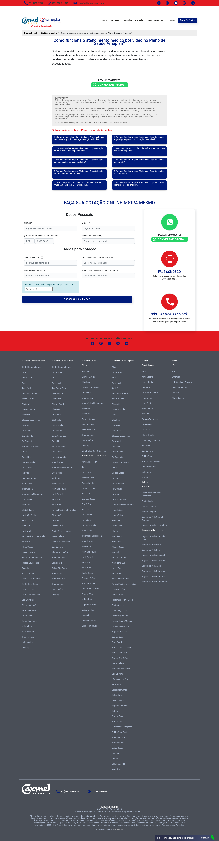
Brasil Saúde (87, 493)
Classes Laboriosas (31, 420)
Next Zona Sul (28, 520)
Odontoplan (147, 424)
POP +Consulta (149, 506)
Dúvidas (175, 392)
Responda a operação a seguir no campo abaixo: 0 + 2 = (50, 284)
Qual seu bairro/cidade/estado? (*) (97, 257)
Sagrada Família (119, 631)
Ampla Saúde (88, 478)
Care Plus (116, 430)
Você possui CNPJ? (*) (34, 270)
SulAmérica (27, 626)
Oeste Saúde (87, 573)
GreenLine (26, 457)
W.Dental (146, 477)
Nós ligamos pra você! (169, 314)
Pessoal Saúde (88, 578)
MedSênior (117, 536)
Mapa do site (178, 398)
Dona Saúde (27, 436)
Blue (114, 415)
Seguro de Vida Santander (154, 560)
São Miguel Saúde (30, 605)
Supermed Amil (89, 605)
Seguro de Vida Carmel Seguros (152, 518)
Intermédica (27, 489)
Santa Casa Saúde (30, 584)
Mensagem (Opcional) (92, 235)
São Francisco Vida (90, 589)
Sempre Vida (88, 594)
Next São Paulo (29, 515)
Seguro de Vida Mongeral (153, 555)
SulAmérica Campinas (122, 727)
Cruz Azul (26, 425)
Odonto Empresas (150, 419)
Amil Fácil (26, 388)
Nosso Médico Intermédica (34, 536)
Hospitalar (86, 520)
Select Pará (27, 616)
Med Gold (86, 546)
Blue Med (26, 415)
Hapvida (25, 473)
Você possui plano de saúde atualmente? (100, 270)
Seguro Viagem (149, 512)
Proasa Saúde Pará (30, 563)
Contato (172, 20)
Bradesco (116, 425)
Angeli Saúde (88, 483)
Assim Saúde (28, 399)
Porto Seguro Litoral (121, 616)
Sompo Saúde (118, 716)
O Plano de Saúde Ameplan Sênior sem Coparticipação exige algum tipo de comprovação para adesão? (139, 138)
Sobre (104, 20)
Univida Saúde (118, 764)
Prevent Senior (28, 552)
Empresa (115, 20)
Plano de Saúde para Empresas (151, 494)
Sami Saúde (117, 642)
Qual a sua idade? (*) (33, 257)
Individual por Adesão (133, 20)
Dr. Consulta (27, 441)
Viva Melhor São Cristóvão (94, 451)
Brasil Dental (147, 382)
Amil (24, 383)
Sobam (115, 711)
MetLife (145, 414)
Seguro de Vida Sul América (154, 525)
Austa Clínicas (88, 488)
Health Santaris (29, 478)
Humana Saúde (89, 525)
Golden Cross (118, 473)
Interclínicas (27, 483)
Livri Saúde (27, 499)
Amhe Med (27, 377)
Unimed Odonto (149, 467)
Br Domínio (118, 830)
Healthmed (87, 515)
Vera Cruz (116, 769)
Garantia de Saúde (30, 446)
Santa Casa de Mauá (31, 578)
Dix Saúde (26, 430)
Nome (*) (28, 223)
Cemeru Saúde (88, 499)
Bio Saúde (26, 404)
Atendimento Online (184, 838)
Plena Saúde (27, 547)
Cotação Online (187, 20)
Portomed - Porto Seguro (123, 600)
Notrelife (26, 542)
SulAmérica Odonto (151, 461)
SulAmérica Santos (120, 732)
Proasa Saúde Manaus (32, 557)
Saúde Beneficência (31, 594)
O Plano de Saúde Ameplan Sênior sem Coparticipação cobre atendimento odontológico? (78, 172)
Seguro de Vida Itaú (151, 550)
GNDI (24, 452)
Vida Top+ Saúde (89, 626)
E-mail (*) (86, 223)
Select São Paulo (29, 621)
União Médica (88, 610)
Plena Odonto (148, 435)
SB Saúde (116, 684)
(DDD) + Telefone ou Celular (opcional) (41, 235)
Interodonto (147, 398)
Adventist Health (89, 462)
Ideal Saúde (87, 530)
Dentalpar (146, 387)
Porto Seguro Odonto (151, 440)
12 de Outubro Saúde (31, 367)
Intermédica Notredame (32, 494)
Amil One (116, 388)
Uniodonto (146, 472)
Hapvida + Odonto (150, 392)
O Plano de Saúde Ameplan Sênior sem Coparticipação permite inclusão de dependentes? (78, 149)
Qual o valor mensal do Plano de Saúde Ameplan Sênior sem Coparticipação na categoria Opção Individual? (79, 138)
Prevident (146, 445)
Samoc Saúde (28, 573)
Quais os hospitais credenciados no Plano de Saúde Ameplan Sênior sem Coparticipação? (77, 183)
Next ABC (26, 526)
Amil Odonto (147, 377)
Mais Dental (147, 408)
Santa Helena (28, 589)
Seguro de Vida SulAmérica (154, 581)
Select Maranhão (29, 610)
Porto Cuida (147, 501)
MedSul (115, 552)
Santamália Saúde (120, 658)
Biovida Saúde (28, 409)
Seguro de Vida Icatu (151, 545)
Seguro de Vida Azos (151, 566)
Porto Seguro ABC (120, 610)
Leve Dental (147, 403)
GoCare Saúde (28, 462)
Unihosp (25, 647)
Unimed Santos (89, 620)
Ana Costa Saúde (29, 393)
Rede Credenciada (156, 20)
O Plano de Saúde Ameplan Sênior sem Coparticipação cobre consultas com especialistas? (78, 161)
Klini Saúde (117, 520)
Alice (24, 372)
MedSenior (87, 408)
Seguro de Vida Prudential (153, 576)
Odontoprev (147, 430)
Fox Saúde (86, 504)
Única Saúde (27, 642)
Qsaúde (25, 568)
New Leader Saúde (120, 578)
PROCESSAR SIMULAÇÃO (77, 299)
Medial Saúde (28, 510)
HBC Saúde (27, 467)
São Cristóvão (28, 600)
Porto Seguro (118, 605)
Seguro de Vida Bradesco (153, 571)
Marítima (116, 531)
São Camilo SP (88, 583)
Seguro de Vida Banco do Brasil (153, 538)
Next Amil (26, 531)
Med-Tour (26, 504)
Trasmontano (28, 637)
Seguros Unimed (119, 705)
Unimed (85, 615)
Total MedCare (28, 631)
